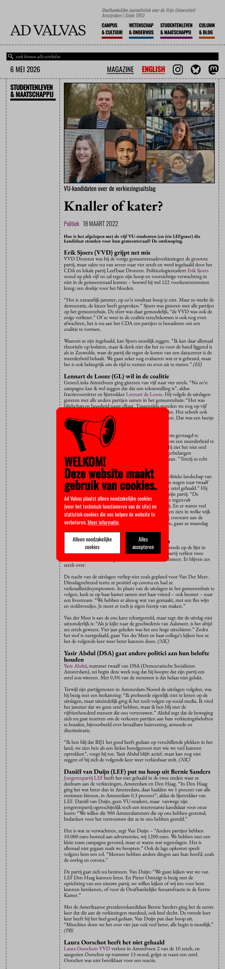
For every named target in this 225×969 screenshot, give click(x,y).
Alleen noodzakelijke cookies (92, 542)
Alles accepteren (143, 542)
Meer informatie (103, 522)
